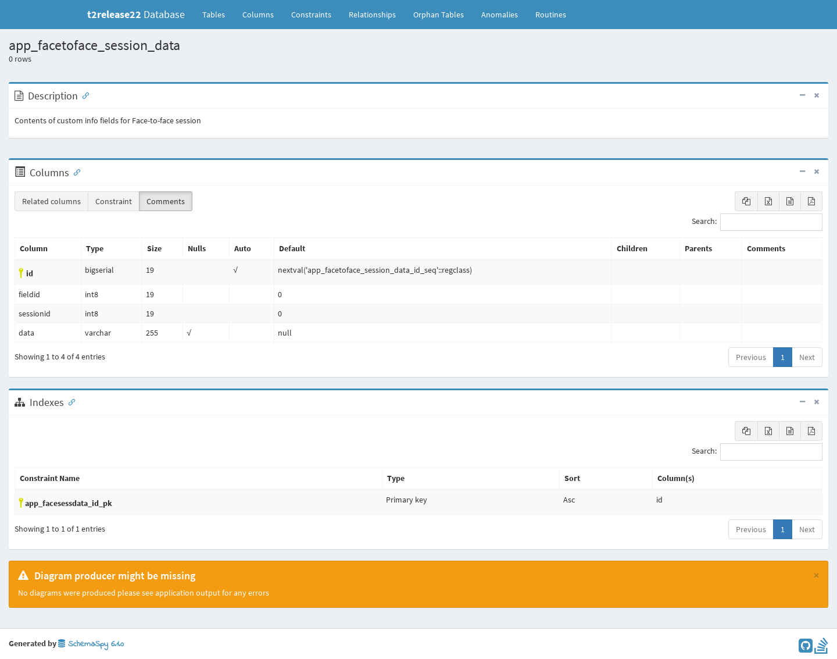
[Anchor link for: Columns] (74, 171)
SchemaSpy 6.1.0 (91, 644)
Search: (757, 222)
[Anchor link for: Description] (83, 95)
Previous (751, 357)
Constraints (311, 14)
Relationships (372, 14)
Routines (550, 14)
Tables (218, 14)
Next (807, 357)
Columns (258, 14)
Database (136, 14)
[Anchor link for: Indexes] (69, 401)
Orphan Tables (438, 14)
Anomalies (499, 14)
